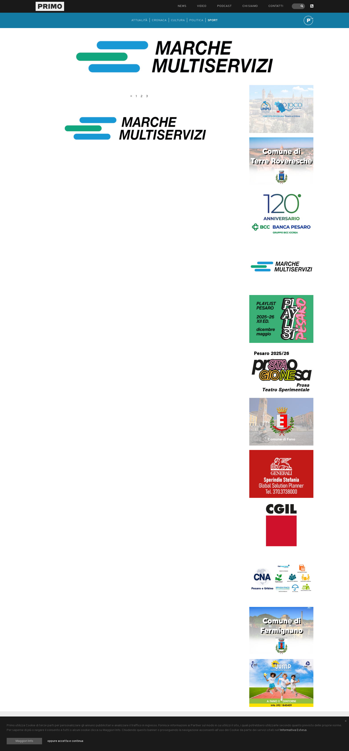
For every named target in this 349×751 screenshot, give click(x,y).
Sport (213, 20)
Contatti (275, 6)
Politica (196, 20)
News (182, 6)
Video (201, 6)
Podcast (224, 6)
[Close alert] (346, 721)
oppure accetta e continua (65, 741)
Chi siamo (250, 6)
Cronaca (159, 20)
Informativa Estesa (293, 730)
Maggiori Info (24, 741)
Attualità (139, 20)
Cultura (178, 20)
